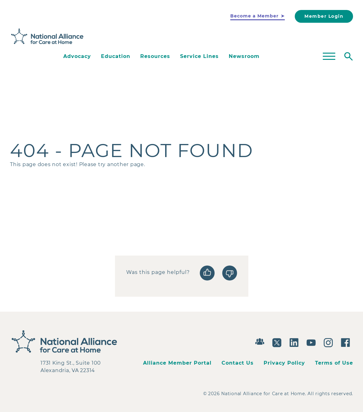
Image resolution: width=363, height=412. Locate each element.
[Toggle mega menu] (329, 56)
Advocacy (77, 56)
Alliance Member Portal (177, 363)
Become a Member (254, 16)
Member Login (323, 16)
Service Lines (199, 56)
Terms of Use (334, 363)
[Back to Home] (47, 36)
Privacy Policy (284, 363)
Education (115, 56)
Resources (155, 56)
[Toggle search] (348, 56)
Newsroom (244, 56)
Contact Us (238, 363)
